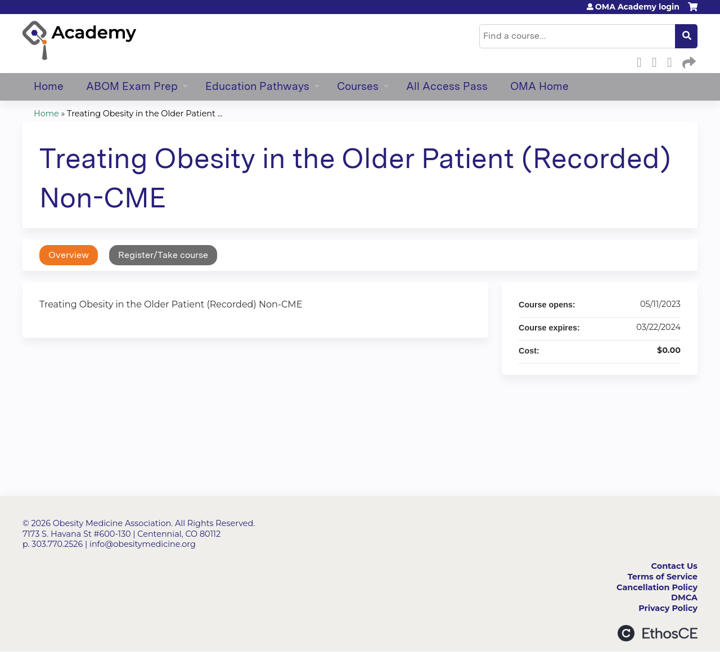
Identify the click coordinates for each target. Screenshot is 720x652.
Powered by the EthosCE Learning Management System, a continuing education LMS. (658, 633)
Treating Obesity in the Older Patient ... (145, 113)
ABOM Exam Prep (132, 86)
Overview (68, 255)
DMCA (684, 597)
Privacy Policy (668, 608)
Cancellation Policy (657, 587)
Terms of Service (663, 577)
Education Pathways (257, 86)
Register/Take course (163, 255)
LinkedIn (672, 60)
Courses (358, 86)
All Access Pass (447, 86)
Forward (688, 60)
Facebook (642, 60)
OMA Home (539, 86)
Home (49, 86)
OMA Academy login (637, 7)
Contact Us (674, 566)
